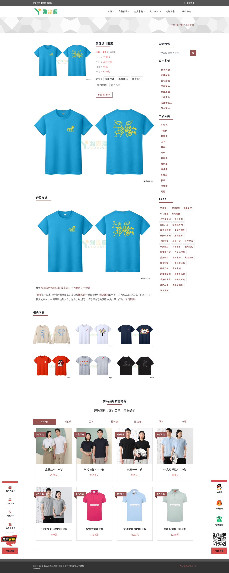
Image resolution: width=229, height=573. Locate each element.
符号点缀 (115, 85)
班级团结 (123, 78)
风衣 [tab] (161, 421)
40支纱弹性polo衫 (175, 469)
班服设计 (109, 78)
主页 (173, 25)
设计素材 (154, 11)
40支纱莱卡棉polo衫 (54, 529)
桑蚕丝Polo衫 (54, 469)
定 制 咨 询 (104, 95)
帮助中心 (187, 11)
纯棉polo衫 (134, 469)
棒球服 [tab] (114, 421)
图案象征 (137, 78)
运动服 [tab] (137, 421)
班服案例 (190, 25)
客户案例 (138, 11)
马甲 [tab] (184, 421)
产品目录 (123, 11)
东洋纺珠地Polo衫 (134, 529)
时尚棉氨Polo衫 (94, 469)
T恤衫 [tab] (68, 421)
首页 (110, 11)
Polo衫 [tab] (44, 421)
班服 (39, 294)
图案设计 (83, 294)
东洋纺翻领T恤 (94, 529)
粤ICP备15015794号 (187, 566)
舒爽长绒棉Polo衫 (175, 529)
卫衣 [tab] (91, 421)
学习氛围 (102, 85)
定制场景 (171, 11)
